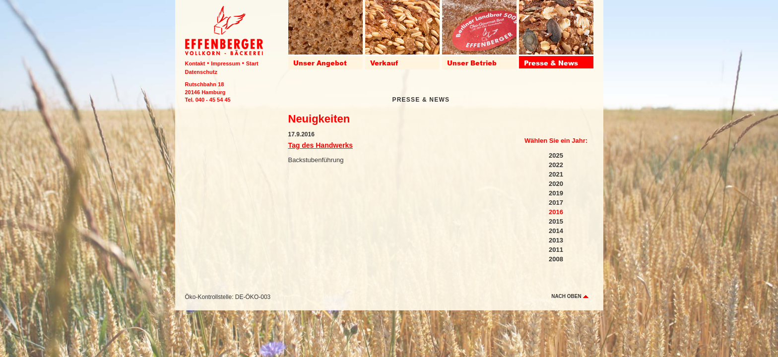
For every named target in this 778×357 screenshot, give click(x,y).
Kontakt (195, 63)
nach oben (569, 296)
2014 (556, 231)
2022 (556, 165)
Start (252, 63)
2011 (556, 249)
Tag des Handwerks (320, 145)
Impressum (225, 63)
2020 (556, 183)
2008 (556, 259)
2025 (556, 155)
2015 (556, 221)
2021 (556, 174)
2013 (556, 240)
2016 (556, 212)
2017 (556, 202)
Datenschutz (201, 72)
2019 (556, 193)
